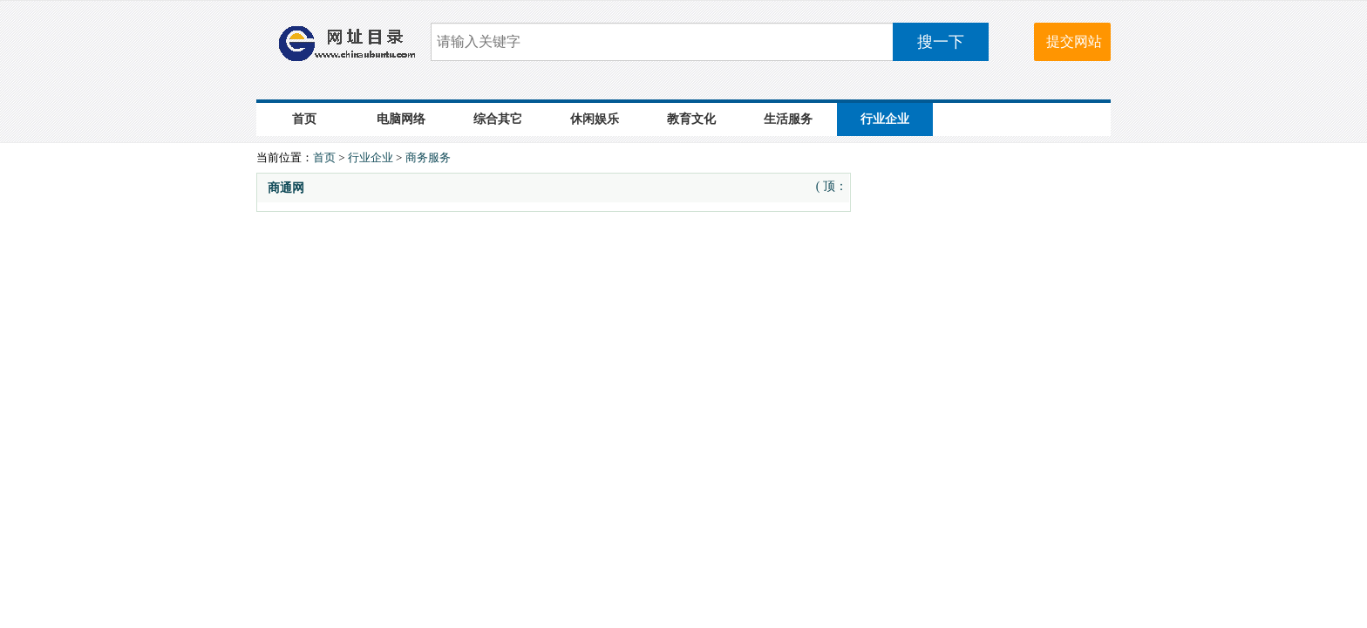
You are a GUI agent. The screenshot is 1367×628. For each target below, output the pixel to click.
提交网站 (1074, 41)
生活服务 (788, 119)
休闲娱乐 (594, 119)
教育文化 (691, 119)
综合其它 (497, 119)
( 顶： (831, 186)
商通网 (286, 188)
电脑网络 (401, 119)
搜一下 (940, 42)
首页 (304, 119)
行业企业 (884, 119)
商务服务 (428, 157)
